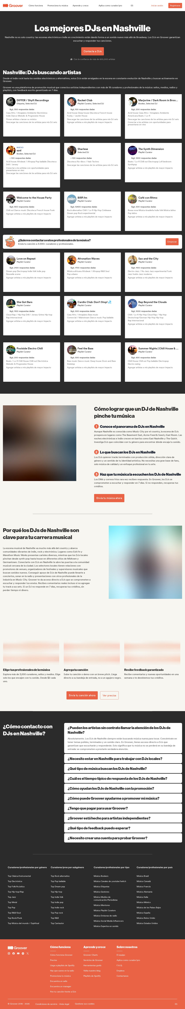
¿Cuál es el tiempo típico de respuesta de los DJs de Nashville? (123, 778)
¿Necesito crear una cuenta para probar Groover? (123, 838)
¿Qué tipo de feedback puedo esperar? (123, 828)
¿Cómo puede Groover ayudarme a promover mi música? (123, 798)
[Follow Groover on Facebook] (13, 953)
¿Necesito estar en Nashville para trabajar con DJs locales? (123, 758)
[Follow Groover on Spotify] (23, 953)
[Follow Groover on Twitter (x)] (27, 953)
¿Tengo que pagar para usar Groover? (123, 808)
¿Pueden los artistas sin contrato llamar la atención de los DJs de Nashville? (123, 729)
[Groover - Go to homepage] (29, 948)
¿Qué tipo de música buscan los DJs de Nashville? (123, 768)
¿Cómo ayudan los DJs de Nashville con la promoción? (123, 788)
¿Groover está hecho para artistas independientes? (123, 818)
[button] (36, 5)
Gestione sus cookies (84, 1004)
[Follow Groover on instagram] (9, 953)
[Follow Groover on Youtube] (18, 953)
